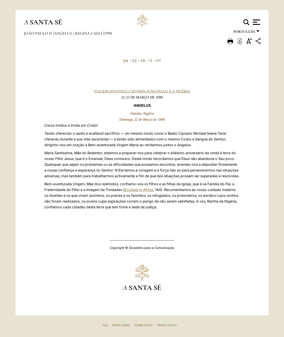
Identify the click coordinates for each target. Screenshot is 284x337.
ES (134, 61)
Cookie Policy (143, 325)
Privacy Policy (167, 325)
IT (150, 61)
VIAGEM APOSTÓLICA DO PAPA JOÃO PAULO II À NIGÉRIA (142, 91)
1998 (108, 33)
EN (125, 61)
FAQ (105, 325)
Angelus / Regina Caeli (78, 33)
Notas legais (121, 325)
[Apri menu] (256, 22)
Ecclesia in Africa (138, 189)
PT (159, 61)
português (244, 32)
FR (143, 61)
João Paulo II (38, 33)
